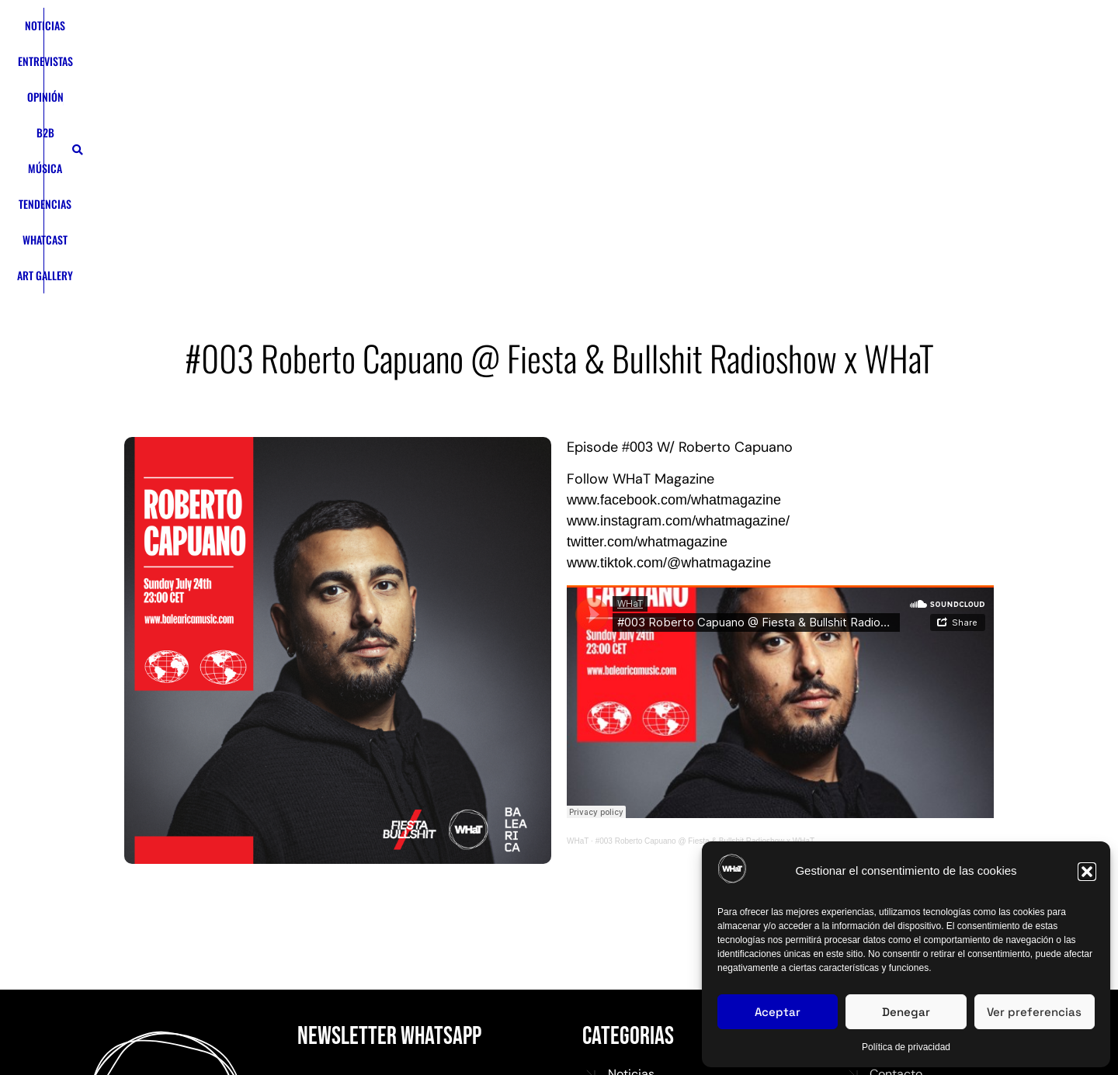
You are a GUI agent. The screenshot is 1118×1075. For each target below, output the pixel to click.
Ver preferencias (1034, 1011)
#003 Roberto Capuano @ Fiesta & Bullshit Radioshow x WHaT (705, 638)
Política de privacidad (906, 1047)
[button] (1087, 871)
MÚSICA (494, 49)
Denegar (906, 1011)
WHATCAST (618, 49)
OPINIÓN (410, 49)
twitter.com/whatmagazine (647, 339)
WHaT (578, 638)
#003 (637, 244)
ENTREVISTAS (349, 49)
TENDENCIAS (553, 49)
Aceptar (777, 1011)
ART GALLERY (684, 49)
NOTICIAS (286, 49)
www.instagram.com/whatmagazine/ (678, 318)
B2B (453, 49)
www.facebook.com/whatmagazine (674, 297)
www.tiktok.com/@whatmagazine (669, 360)
